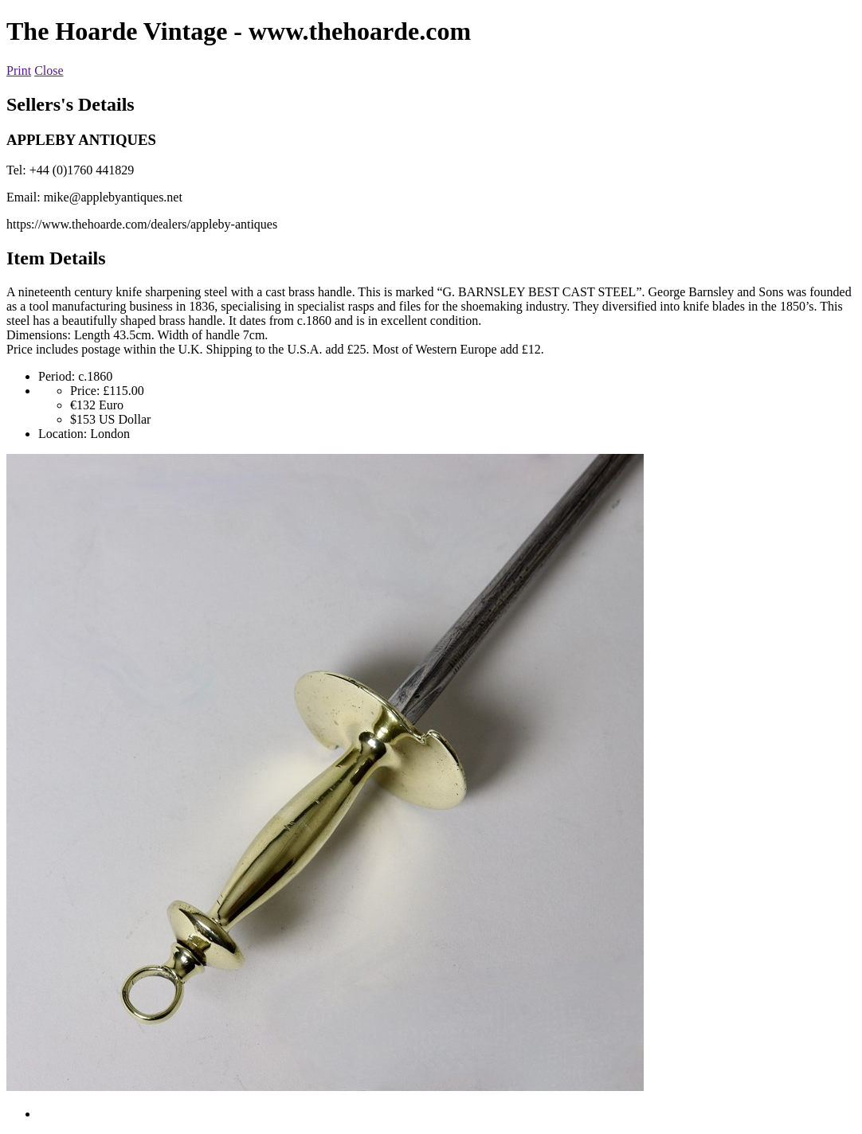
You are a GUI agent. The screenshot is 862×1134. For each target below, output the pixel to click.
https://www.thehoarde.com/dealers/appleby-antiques (141, 224)
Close (48, 70)
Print (18, 70)
